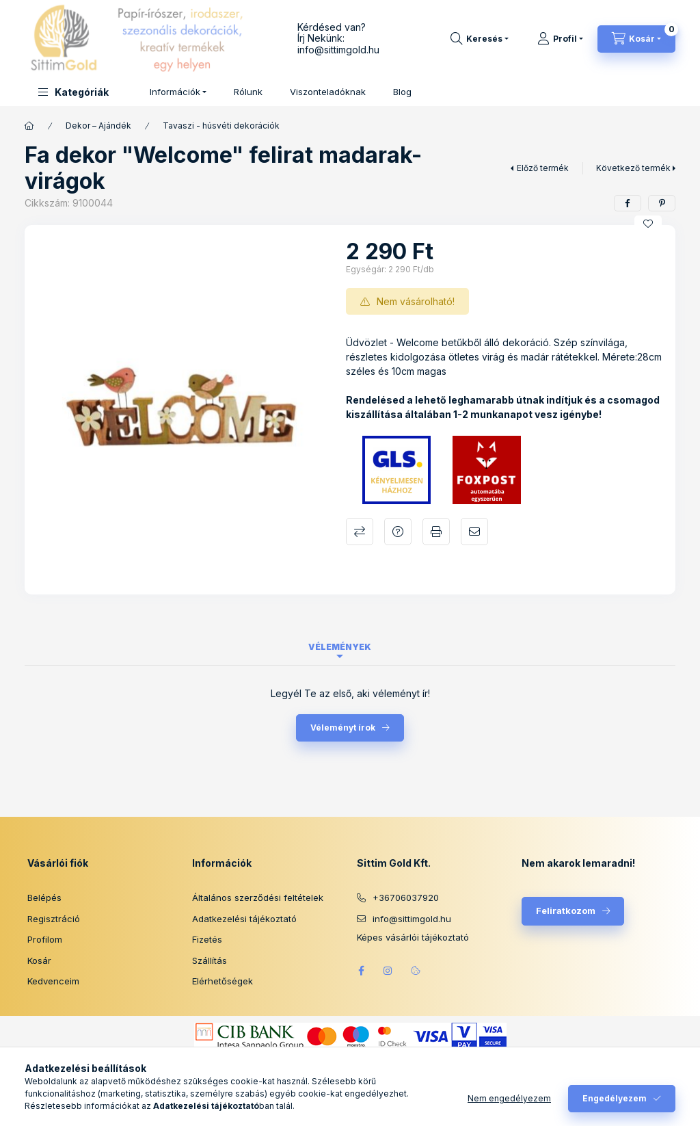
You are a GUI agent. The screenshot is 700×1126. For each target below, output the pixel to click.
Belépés (44, 897)
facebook (361, 970)
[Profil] (560, 39)
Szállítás (209, 960)
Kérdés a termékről (398, 531)
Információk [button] (175, 91)
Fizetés (207, 939)
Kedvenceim (53, 981)
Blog (402, 91)
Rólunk (248, 91)
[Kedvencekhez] (648, 223)
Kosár (39, 960)
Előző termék (543, 168)
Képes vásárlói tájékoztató (413, 937)
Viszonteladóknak (328, 91)
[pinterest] (661, 203)
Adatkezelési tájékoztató (244, 918)
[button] (73, 92)
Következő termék (633, 168)
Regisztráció (53, 918)
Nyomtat (436, 531)
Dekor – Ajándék (98, 125)
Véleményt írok (342, 727)
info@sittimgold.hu (338, 49)
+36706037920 (406, 897)
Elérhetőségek (222, 981)
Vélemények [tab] (339, 647)
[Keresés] (479, 39)
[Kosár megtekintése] (636, 39)
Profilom (44, 939)
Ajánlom (474, 531)
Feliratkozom (565, 910)
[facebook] (627, 203)
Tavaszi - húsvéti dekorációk (221, 125)
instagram (388, 970)
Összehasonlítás (359, 531)
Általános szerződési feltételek (257, 897)
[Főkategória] (29, 126)
